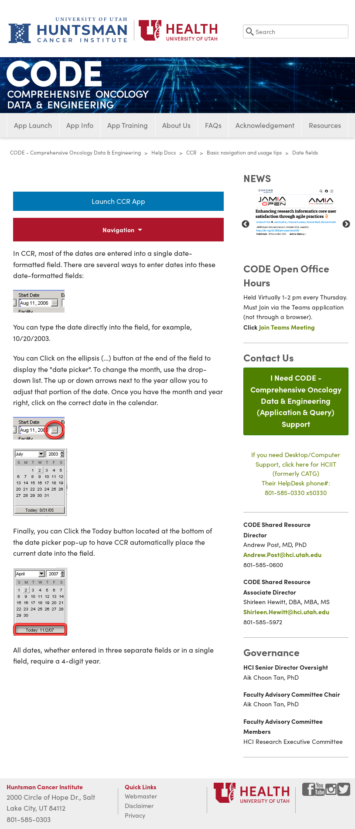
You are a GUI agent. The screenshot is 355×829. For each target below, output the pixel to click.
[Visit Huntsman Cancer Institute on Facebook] (308, 792)
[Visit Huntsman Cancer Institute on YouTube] (320, 792)
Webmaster (141, 796)
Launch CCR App (118, 201)
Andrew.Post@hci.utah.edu (282, 554)
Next (346, 224)
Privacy (135, 815)
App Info (79, 125)
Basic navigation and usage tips (244, 152)
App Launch (33, 125)
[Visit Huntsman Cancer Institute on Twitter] (343, 792)
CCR (191, 152)
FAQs (213, 125)
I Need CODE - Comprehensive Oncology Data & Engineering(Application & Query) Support (295, 400)
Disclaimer (139, 805)
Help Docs (163, 152)
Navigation (118, 229)
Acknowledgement (265, 125)
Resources (325, 125)
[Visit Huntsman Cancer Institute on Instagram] (331, 792)
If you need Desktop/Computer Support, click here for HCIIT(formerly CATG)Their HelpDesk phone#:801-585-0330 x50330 (295, 473)
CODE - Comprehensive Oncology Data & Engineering (75, 152)
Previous (245, 224)
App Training (127, 125)
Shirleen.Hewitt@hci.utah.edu (286, 611)
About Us (176, 125)
